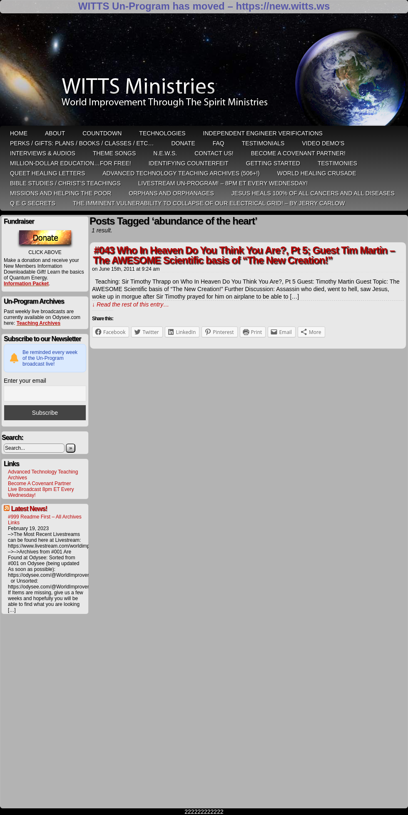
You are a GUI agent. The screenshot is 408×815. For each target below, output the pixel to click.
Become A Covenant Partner (39, 483)
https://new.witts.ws (283, 6)
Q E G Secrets (32, 203)
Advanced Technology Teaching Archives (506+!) (180, 173)
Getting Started (273, 163)
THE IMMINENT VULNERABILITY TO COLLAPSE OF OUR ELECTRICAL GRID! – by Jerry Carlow (209, 203)
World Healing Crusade (316, 173)
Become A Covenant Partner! (298, 153)
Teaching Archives (38, 323)
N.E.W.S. (165, 153)
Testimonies (337, 163)
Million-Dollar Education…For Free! (70, 163)
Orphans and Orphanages (171, 193)
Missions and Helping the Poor (60, 193)
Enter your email (25, 380)
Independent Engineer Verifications (263, 133)
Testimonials (263, 143)
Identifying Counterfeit (189, 163)
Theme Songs (114, 153)
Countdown (102, 133)
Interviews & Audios (42, 153)
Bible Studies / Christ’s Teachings (65, 183)
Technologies (162, 133)
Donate (183, 143)
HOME (18, 133)
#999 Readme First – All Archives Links (45, 520)
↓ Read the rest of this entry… (130, 304)
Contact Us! (214, 153)
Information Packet (26, 284)
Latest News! (29, 508)
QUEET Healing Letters (47, 173)
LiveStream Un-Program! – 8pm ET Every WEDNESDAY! (223, 183)
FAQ (218, 143)
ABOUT (55, 133)
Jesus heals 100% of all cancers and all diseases (313, 193)
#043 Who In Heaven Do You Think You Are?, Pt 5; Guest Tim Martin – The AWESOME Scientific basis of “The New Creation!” (244, 255)
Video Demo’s (323, 143)
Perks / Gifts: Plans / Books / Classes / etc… (82, 143)
